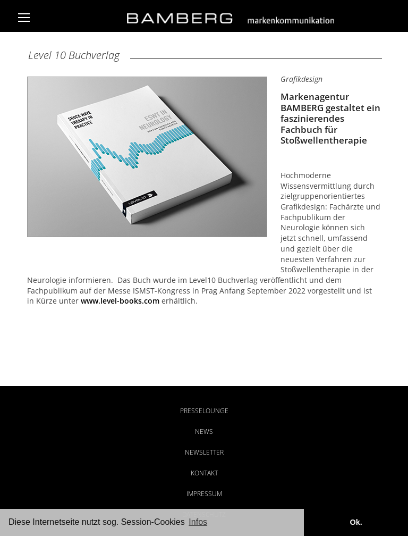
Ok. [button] (356, 522)
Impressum (204, 493)
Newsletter (204, 452)
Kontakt (204, 473)
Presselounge (204, 410)
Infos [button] (198, 521)
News (204, 431)
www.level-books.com (120, 301)
